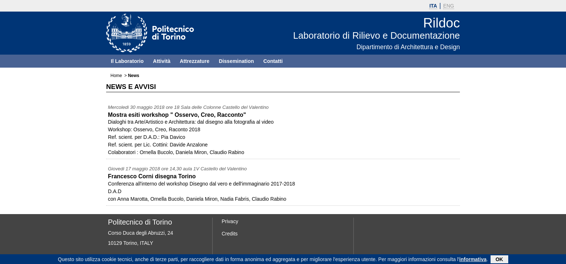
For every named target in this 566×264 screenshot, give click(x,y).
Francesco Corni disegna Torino (152, 176)
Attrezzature (194, 61)
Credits (230, 234)
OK (499, 260)
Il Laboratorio (127, 61)
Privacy (230, 221)
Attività (161, 61)
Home (116, 75)
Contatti (273, 61)
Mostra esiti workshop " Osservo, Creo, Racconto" (177, 115)
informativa (472, 260)
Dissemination (236, 61)
